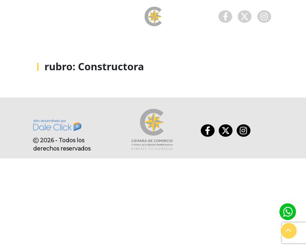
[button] (288, 230)
